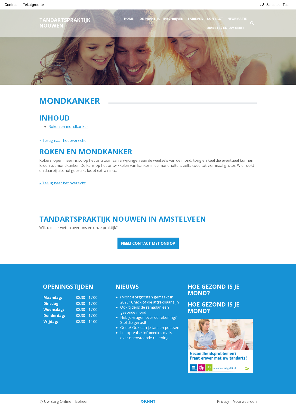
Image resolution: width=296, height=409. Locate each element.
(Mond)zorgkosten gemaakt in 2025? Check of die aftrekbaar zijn (149, 299)
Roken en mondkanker (68, 126)
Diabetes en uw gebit (225, 27)
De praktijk (150, 17)
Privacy (223, 401)
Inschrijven (173, 17)
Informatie (237, 17)
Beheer (81, 401)
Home (129, 17)
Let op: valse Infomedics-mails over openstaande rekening (146, 335)
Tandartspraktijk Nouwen (64, 21)
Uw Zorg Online (57, 401)
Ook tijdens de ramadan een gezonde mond (144, 310)
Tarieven (195, 17)
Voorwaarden (245, 401)
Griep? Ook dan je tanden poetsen (149, 327)
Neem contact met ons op (148, 243)
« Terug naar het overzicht (62, 140)
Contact (215, 17)
